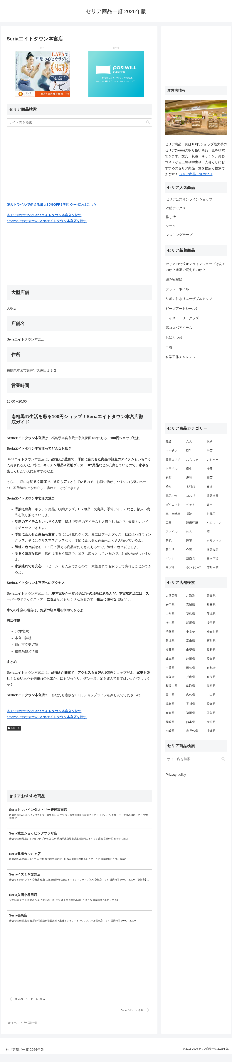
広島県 (190, 694)
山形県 (170, 613)
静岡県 (190, 658)
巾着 (169, 347)
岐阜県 (170, 658)
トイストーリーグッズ (182, 318)
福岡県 (190, 712)
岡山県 (170, 694)
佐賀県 (211, 712)
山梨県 (190, 649)
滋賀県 (190, 667)
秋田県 (211, 604)
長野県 (211, 649)
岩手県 (170, 604)
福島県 (190, 613)
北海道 (190, 595)
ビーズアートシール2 (181, 308)
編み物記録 (174, 279)
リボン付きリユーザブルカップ (189, 299)
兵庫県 (190, 676)
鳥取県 (190, 685)
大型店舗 (171, 595)
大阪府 (170, 676)
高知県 (170, 712)
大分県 (211, 722)
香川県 (190, 703)
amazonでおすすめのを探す (47, 221)
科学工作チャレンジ (181, 357)
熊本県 (190, 722)
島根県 (211, 685)
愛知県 (211, 658)
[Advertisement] (79, 165)
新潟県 (170, 640)
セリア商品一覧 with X (195, 174)
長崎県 (170, 722)
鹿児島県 (192, 730)
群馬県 (190, 622)
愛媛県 (211, 703)
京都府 (211, 667)
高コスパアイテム (179, 328)
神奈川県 (212, 631)
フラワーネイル (177, 289)
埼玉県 (211, 622)
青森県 (211, 595)
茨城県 (211, 613)
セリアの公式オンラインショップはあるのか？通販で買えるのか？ (196, 267)
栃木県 (170, 622)
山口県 (211, 694)
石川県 (211, 640)
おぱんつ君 (174, 337)
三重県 (170, 667)
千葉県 (170, 631)
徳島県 (170, 703)
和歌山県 (171, 685)
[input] (79, 122)
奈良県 (211, 676)
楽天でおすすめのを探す (44, 215)
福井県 (170, 649)
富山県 (190, 640)
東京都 (190, 631)
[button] (148, 122)
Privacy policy (176, 775)
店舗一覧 (14, 728)
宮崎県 (170, 730)
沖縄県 (211, 730)
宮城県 (190, 604)
